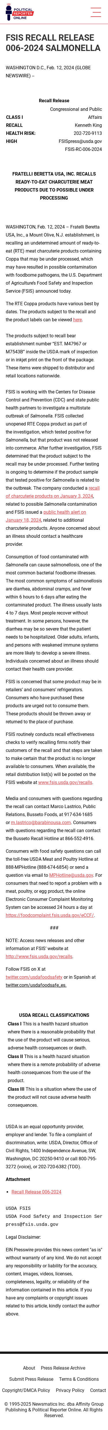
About (29, 1368)
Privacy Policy (70, 1390)
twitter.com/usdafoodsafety (34, 977)
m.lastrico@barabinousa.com (41, 822)
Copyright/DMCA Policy (26, 1390)
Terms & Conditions (79, 1379)
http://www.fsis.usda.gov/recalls (39, 956)
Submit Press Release (31, 1379)
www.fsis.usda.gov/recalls (65, 782)
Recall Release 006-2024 (36, 1192)
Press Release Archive (63, 1368)
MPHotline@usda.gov (71, 875)
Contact (98, 1390)
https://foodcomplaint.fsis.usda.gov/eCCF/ (50, 915)
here (77, 319)
